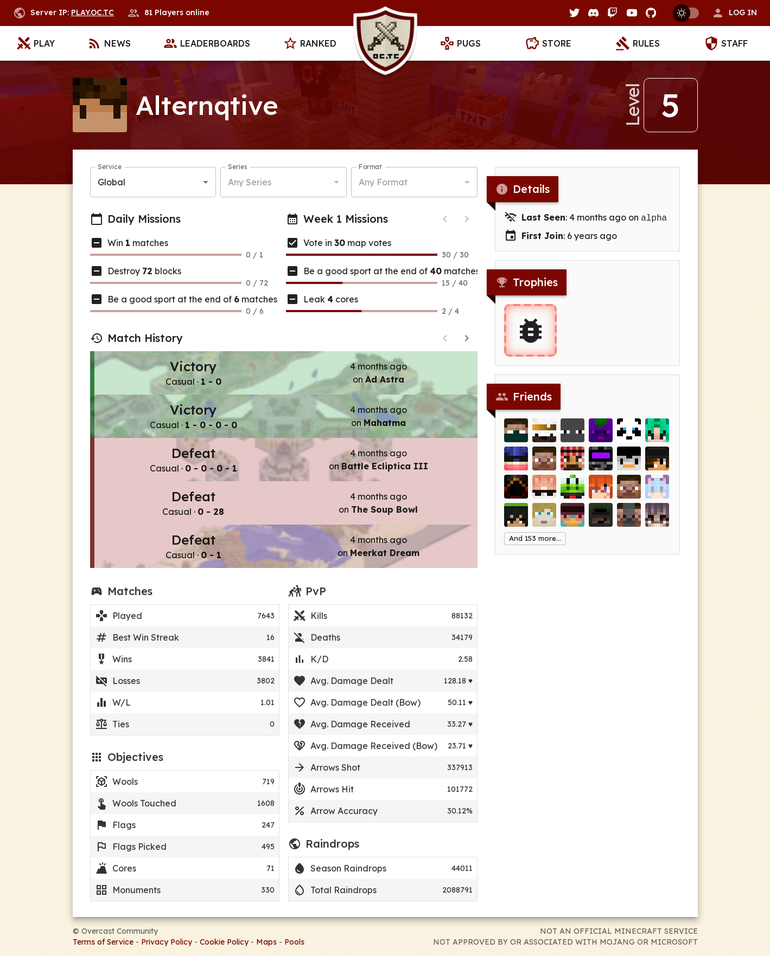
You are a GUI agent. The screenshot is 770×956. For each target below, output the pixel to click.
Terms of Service (103, 942)
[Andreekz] (544, 465)
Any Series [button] (249, 182)
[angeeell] (516, 522)
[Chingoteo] (657, 437)
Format (370, 167)
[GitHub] (650, 12)
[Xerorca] (544, 522)
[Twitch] (612, 12)
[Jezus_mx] (572, 437)
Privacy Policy (166, 942)
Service (110, 167)
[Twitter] (574, 12)
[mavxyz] (629, 494)
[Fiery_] (516, 494)
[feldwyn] (629, 522)
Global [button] (111, 182)
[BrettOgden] (629, 437)
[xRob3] (572, 522)
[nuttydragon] (657, 465)
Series (237, 167)
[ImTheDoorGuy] (657, 494)
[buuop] (601, 437)
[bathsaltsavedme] (657, 522)
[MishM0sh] (601, 465)
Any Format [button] (383, 182)
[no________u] (601, 494)
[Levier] (572, 494)
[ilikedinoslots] (516, 437)
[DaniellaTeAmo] (544, 494)
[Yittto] (601, 522)
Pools (294, 942)
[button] (734, 13)
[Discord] (593, 12)
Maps (266, 942)
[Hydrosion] (516, 465)
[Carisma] (572, 465)
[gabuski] (544, 437)
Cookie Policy (224, 942)
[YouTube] (631, 12)
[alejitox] (629, 465)
